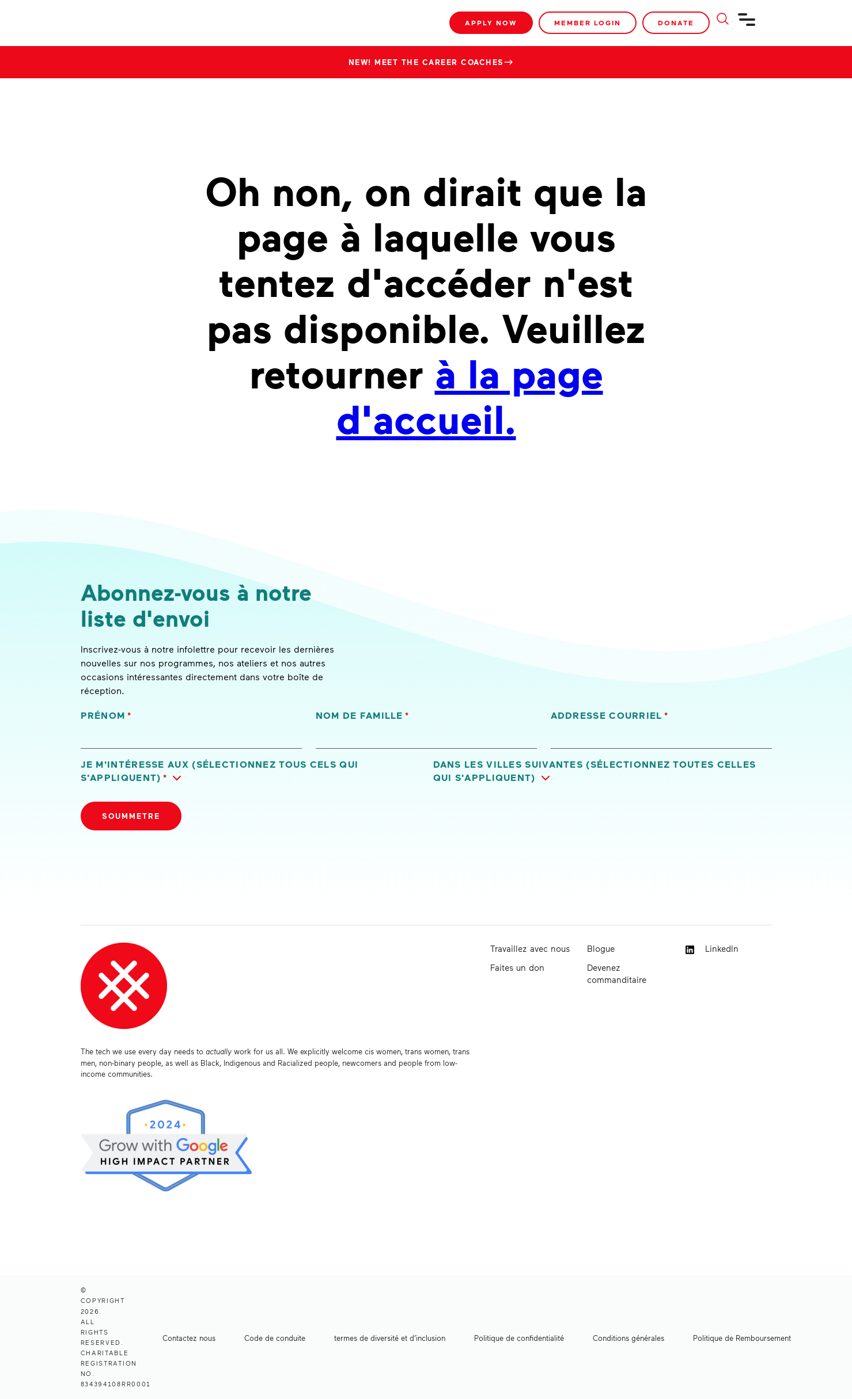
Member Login (587, 22)
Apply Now (491, 22)
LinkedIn (712, 948)
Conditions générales (628, 1338)
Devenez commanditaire (616, 973)
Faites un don (517, 967)
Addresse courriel (610, 716)
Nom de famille (363, 716)
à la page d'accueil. (469, 395)
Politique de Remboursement (742, 1338)
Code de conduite (274, 1338)
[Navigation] (747, 24)
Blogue (601, 948)
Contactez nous (188, 1338)
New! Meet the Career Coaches (426, 62)
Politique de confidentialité (519, 1338)
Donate (676, 22)
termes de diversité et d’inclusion (389, 1338)
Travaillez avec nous (530, 948)
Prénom (106, 716)
